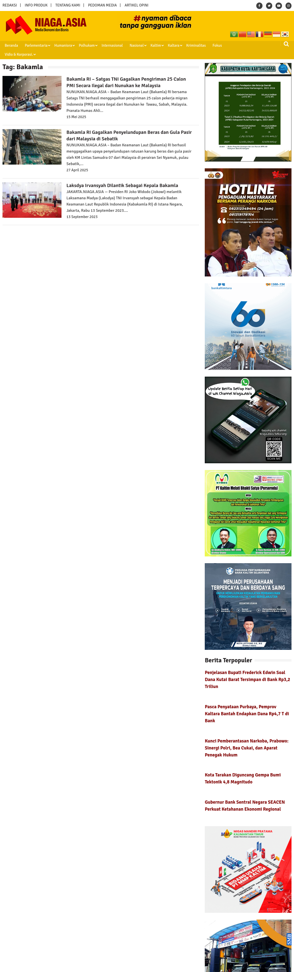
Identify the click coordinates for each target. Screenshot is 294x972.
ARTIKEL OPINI (136, 5)
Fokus (211, 45)
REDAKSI (9, 5)
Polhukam (85, 45)
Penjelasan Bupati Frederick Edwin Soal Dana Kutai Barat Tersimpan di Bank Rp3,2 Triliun (247, 670)
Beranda (10, 45)
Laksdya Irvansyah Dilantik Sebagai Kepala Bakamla (122, 176)
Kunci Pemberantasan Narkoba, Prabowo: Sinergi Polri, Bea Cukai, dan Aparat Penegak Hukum (246, 738)
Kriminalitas (191, 45)
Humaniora (61, 45)
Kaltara (169, 45)
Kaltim (152, 45)
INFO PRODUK (36, 5)
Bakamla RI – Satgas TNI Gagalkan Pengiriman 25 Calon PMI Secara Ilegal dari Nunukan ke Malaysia (126, 73)
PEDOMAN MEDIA (102, 5)
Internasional (109, 45)
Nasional (133, 45)
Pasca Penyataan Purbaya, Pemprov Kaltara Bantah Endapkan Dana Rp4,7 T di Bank (247, 704)
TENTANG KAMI (68, 5)
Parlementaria (35, 45)
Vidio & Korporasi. (237, 45)
